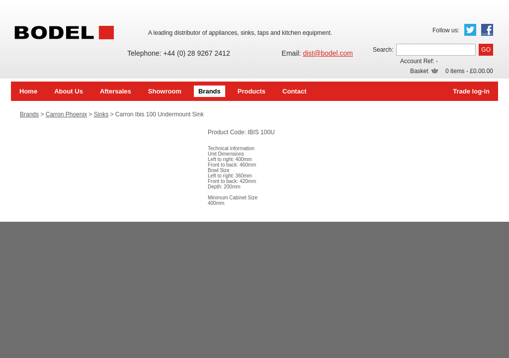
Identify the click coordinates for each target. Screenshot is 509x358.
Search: (383, 49)
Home (28, 91)
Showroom (164, 91)
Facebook (487, 30)
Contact (294, 91)
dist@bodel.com (328, 53)
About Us (68, 91)
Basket (424, 71)
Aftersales (115, 91)
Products (251, 91)
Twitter (470, 30)
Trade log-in (471, 91)
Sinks (101, 114)
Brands (209, 91)
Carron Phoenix (66, 114)
